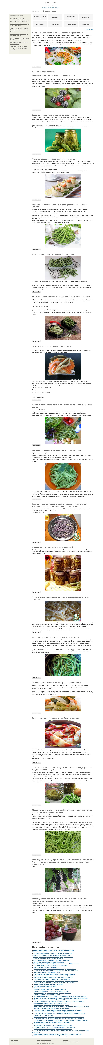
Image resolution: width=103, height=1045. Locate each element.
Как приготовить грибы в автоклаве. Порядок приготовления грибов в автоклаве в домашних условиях (61, 1006)
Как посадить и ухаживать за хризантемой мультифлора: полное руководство (54, 974)
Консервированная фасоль (70, 17)
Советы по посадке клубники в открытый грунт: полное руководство (52, 979)
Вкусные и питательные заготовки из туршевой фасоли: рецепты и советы (61, 296)
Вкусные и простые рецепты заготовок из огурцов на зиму (54, 115)
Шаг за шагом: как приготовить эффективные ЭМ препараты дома (51, 1035)
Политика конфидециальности (42, 1041)
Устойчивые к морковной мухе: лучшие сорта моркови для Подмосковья (52, 953)
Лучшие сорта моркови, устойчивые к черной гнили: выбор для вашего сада (53, 950)
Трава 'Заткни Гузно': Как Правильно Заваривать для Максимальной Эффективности (56, 963)
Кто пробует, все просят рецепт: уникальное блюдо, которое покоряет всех (53, 957)
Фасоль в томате (86, 24)
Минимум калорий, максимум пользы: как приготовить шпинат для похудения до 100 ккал (58, 1034)
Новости (51, 7)
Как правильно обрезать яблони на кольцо (45, 1023)
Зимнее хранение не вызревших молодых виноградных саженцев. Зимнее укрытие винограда (59, 1017)
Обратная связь (65, 1040)
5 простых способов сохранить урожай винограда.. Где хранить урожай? (18, 48)
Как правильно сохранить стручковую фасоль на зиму (53, 254)
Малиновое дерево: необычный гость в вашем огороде (53, 75)
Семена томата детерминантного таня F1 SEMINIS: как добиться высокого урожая (56, 970)
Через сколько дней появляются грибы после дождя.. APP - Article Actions (53, 1011)
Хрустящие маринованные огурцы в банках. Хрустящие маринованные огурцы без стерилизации (60, 996)
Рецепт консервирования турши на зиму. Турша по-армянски (55, 718)
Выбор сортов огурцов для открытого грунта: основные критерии (51, 991)
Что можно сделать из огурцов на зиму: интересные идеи (54, 159)
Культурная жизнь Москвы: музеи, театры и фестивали (48, 958)
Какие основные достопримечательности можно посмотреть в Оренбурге (53, 975)
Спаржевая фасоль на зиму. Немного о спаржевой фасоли (55, 547)
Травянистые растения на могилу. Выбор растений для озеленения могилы (19, 30)
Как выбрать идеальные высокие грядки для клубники (48, 984)
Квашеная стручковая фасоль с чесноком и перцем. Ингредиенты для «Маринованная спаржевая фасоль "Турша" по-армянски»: (59, 505)
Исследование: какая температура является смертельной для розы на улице (54, 1027)
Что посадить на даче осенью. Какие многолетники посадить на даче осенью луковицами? (58, 1010)
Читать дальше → (36, 66)
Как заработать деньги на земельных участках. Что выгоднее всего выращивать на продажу (19, 20)
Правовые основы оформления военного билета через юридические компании (55, 969)
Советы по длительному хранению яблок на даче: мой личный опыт (51, 960)
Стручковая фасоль (71, 24)
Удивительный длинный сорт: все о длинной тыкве (47, 994)
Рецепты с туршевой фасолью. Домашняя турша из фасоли (55, 637)
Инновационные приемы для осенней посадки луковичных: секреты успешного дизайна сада (59, 1018)
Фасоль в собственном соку (40, 17)
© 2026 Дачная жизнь (14, 1040)
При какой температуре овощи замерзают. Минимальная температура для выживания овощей (59, 1001)
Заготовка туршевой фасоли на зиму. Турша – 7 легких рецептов (57, 683)
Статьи (57, 7)
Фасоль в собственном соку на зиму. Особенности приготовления (57, 33)
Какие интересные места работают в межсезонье (47, 972)
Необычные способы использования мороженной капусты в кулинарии (53, 1029)
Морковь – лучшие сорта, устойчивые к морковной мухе (48, 951)
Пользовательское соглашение (46, 1040)
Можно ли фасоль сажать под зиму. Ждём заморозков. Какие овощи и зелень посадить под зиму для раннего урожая (62, 811)
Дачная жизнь (51, 3)
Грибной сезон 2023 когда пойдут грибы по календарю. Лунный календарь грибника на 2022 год (59, 1013)
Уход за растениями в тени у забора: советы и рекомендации (50, 1003)
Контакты (38, 1040)
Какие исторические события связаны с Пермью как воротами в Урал (51, 955)
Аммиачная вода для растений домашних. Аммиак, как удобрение (51, 1005)
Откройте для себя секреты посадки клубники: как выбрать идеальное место (54, 982)
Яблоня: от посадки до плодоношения (44, 987)
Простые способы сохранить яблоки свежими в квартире (48, 962)
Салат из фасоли (40, 24)
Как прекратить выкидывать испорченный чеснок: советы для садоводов (53, 977)
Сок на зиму (55, 17)
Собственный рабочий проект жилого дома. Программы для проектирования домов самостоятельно (61, 998)
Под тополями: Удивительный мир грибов (45, 986)
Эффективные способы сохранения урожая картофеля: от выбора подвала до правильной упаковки (61, 1020)
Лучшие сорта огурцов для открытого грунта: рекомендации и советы (52, 993)
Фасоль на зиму (86, 17)
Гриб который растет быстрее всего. (43, 1015)
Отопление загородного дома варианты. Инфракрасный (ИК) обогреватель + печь (56, 999)
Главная (44, 7)
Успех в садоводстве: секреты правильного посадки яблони (50, 989)
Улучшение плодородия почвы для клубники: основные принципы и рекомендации (56, 981)
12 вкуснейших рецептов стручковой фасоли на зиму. (52, 346)
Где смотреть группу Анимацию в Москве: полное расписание (50, 965)
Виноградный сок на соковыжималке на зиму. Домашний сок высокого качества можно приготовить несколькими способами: (59, 900)
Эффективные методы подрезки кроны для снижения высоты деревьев (53, 1025)
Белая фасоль (55, 24)
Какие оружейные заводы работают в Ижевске (46, 967)
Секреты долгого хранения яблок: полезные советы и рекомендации (52, 1022)
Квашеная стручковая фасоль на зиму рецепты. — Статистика (56, 450)
